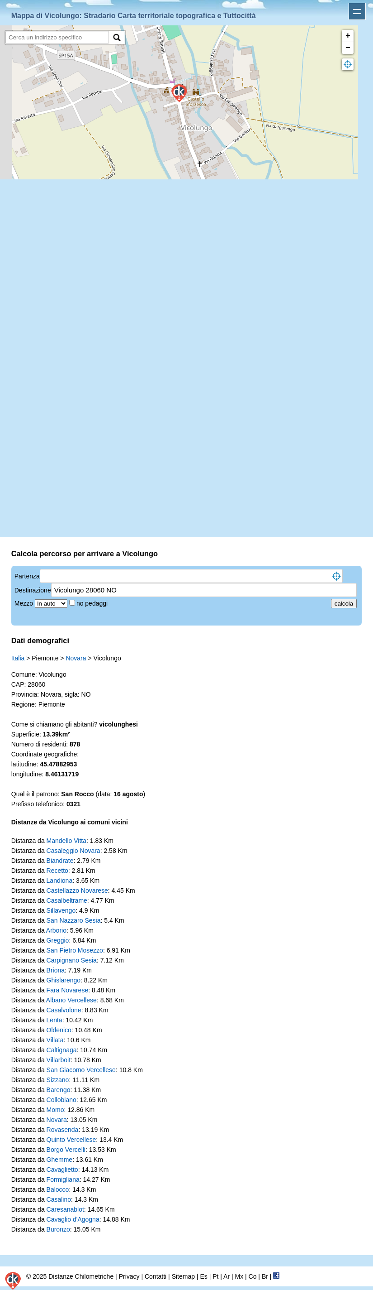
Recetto (57, 870)
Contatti (155, 1276)
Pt (215, 1276)
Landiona (60, 880)
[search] (57, 37)
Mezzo (24, 603)
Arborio (56, 930)
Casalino (59, 1199)
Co (253, 1276)
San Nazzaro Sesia (74, 920)
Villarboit (59, 1060)
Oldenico (59, 1030)
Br (265, 1276)
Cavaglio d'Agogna (73, 1219)
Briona (56, 970)
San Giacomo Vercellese (81, 1069)
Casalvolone (64, 1010)
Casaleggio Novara (73, 850)
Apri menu (357, 11)
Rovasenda (63, 1129)
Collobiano (61, 1099)
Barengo (59, 1089)
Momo (55, 1109)
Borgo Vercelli (66, 1149)
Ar (226, 1276)
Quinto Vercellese (71, 1139)
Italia (18, 658)
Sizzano (58, 1079)
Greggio (58, 940)
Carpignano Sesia (72, 960)
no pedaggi (92, 603)
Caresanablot (65, 1209)
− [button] (347, 48)
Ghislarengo (64, 980)
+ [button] (347, 35)
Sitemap (183, 1276)
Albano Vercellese (71, 1000)
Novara (76, 658)
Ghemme (60, 1159)
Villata (55, 1040)
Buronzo (58, 1229)
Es (203, 1276)
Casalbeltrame (67, 900)
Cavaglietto (62, 1169)
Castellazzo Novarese (77, 890)
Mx (239, 1276)
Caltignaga (62, 1050)
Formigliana (63, 1179)
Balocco (58, 1189)
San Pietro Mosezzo (75, 950)
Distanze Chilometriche (80, 1276)
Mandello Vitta (66, 840)
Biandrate (60, 860)
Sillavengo (61, 910)
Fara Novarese (68, 990)
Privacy (129, 1276)
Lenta (54, 1020)
